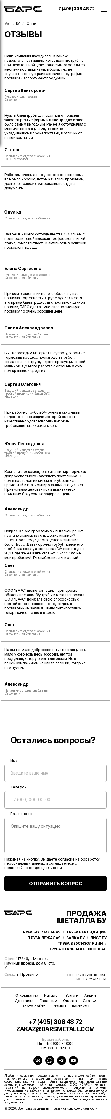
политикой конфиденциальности (33, 868)
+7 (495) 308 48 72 (75, 9)
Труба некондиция (86, 932)
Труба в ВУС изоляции (80, 943)
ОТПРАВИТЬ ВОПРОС (55, 884)
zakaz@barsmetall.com (55, 1029)
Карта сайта (34, 1006)
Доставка (24, 1001)
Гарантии (48, 1001)
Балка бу (75, 938)
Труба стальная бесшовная (78, 949)
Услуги (71, 995)
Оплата (70, 1001)
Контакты (80, 1006)
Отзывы (59, 1006)
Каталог (51, 995)
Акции (90, 995)
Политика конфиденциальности (74, 1108)
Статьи (89, 1001)
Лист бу (98, 938)
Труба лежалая (44, 938)
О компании (26, 995)
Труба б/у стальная (40, 932)
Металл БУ (12, 23)
